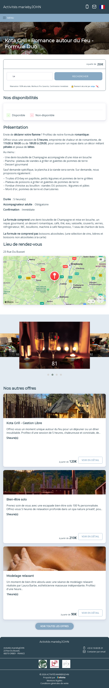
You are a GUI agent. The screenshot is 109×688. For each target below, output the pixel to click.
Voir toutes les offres (54, 626)
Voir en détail (90, 460)
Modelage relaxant (20, 576)
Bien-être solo (16, 499)
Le (14, 76)
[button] (48, 375)
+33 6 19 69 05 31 (93, 648)
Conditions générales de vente (54, 683)
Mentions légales (54, 680)
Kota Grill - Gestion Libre (24, 423)
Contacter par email (94, 652)
